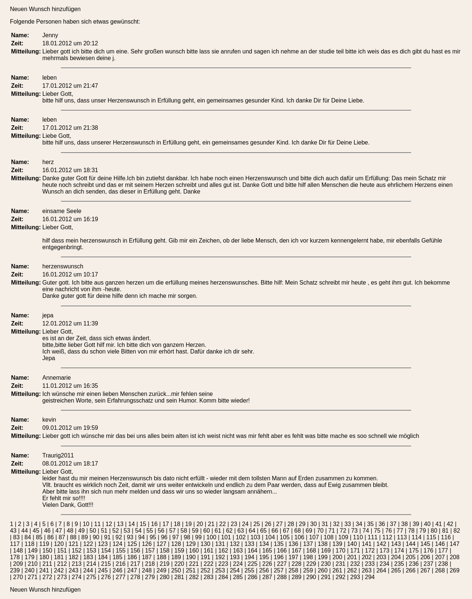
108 (329, 537)
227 (282, 564)
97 (175, 537)
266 (411, 570)
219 (165, 564)
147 (454, 544)
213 (77, 564)
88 (73, 537)
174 (399, 550)
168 (311, 550)
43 (13, 530)
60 (206, 530)
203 (381, 557)
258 (293, 570)
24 (245, 524)
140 (352, 544)
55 (149, 530)
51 (104, 530)
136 (293, 544)
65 (263, 530)
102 (241, 537)
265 (396, 570)
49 (81, 530)
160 (194, 550)
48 (70, 530)
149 (33, 550)
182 (74, 557)
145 (425, 544)
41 (438, 524)
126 (147, 544)
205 (411, 557)
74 (365, 530)
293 (355, 577)
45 (36, 530)
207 (440, 557)
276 (106, 577)
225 (253, 564)
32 (336, 524)
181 (59, 557)
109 (343, 537)
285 (238, 577)
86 (50, 537)
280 (165, 577)
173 (384, 550)
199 (323, 557)
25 (256, 524)
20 (200, 524)
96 (164, 537)
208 (454, 557)
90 (96, 537)
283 (209, 577)
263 (367, 570)
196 (279, 557)
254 (235, 570)
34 (359, 524)
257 (279, 570)
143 (396, 544)
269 (454, 570)
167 (297, 550)
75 (377, 530)
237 (429, 564)
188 (161, 557)
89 (84, 537)
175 (414, 550)
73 (354, 530)
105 (285, 537)
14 (131, 524)
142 (381, 544)
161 (209, 550)
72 (343, 530)
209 (18, 564)
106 (299, 537)
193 (235, 557)
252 (206, 570)
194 (249, 557)
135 (279, 544)
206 (425, 557)
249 (161, 570)
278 (135, 577)
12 (108, 524)
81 (445, 530)
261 (337, 570)
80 (434, 530)
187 (147, 557)
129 (191, 544)
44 (24, 530)
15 (143, 524)
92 (118, 537)
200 (337, 557)
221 (194, 564)
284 (223, 577)
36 (381, 524)
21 (211, 524)
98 (187, 537)
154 (106, 550)
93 (130, 537)
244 (88, 570)
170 (341, 550)
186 (132, 557)
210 (33, 564)
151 (62, 550)
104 (270, 537)
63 (240, 530)
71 (332, 530)
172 (370, 550)
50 (93, 530)
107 (314, 537)
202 (367, 557)
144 (411, 544)
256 (264, 570)
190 (191, 557)
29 (302, 524)
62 (229, 530)
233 (370, 564)
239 (15, 570)
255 (249, 570)
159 (179, 550)
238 (443, 564)
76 (388, 530)
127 (161, 544)
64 (252, 530)
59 (195, 530)
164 (253, 550)
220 (179, 564)
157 (150, 550)
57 (172, 530)
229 (311, 564)
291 (326, 577)
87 (62, 537)
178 (15, 557)
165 (267, 550)
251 (191, 570)
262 (352, 570)
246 (117, 570)
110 (358, 537)
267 (425, 570)
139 (337, 544)
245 (103, 570)
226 (267, 564)
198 (308, 557)
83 (16, 537)
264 (381, 570)
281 (179, 577)
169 (326, 550)
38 (404, 524)
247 (132, 570)
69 (309, 530)
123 (103, 544)
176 (429, 550)
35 (370, 524)
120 (59, 544)
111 (373, 537)
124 (117, 544)
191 (206, 557)
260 (323, 570)
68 (297, 530)
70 (320, 530)
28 (291, 524)
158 (165, 550)
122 (88, 544)
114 (416, 537)
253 (220, 570)
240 (30, 570)
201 (352, 557)
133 (249, 544)
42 (450, 524)
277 (121, 577)
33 (347, 524)
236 (414, 564)
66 (274, 530)
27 (279, 524)
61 (218, 530)
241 (44, 570)
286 (252, 577)
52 (115, 530)
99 (198, 537)
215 (106, 564)
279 (150, 577)
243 (74, 570)
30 (313, 524)
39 (416, 524)
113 (402, 537)
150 (47, 550)
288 (282, 577)
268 (440, 570)
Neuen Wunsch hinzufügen (45, 9)
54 (138, 530)
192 (220, 557)
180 (44, 557)
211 (47, 564)
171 (355, 550)
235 (399, 564)
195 (264, 557)
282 (194, 577)
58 (184, 530)
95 (153, 537)
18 (177, 524)
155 (121, 550)
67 (286, 530)
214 (91, 564)
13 (120, 524)
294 (370, 577)
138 (323, 544)
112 (387, 537)
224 (238, 564)
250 (176, 570)
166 (282, 550)
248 (147, 570)
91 (107, 537)
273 (62, 577)
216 (121, 564)
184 (103, 557)
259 (308, 570)
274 (76, 577)
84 (27, 537)
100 (211, 537)
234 (384, 564)
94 (141, 537)
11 (97, 524)
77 (400, 530)
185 (117, 557)
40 (427, 524)
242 (59, 570)
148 (18, 550)
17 (165, 524)
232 (355, 564)
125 (132, 544)
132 (235, 544)
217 (135, 564)
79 (422, 530)
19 (188, 524)
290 (311, 577)
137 (308, 544)
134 (264, 544)
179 (30, 557)
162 (223, 550)
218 (150, 564)
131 (220, 544)
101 (226, 537)
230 (326, 564)
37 (393, 524)
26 (268, 524)
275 (91, 577)
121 (74, 544)
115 (431, 537)
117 (15, 544)
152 (77, 550)
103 (255, 537)
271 (33, 577)
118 (30, 544)
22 (222, 524)
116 (446, 537)
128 (176, 544)
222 (209, 564)
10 (86, 524)
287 (267, 577)
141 (367, 544)
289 (297, 577)
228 (297, 564)
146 (440, 544)
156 (135, 550)
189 (176, 557)
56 (161, 530)
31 (325, 524)
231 (341, 564)
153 (91, 550)
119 (44, 544)
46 (47, 530)
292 (341, 577)
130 (206, 544)
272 (47, 577)
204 (396, 557)
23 (233, 524)
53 (127, 530)
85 (39, 537)
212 (62, 564)
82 (457, 530)
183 (88, 557)
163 (238, 550)
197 (293, 557)
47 (58, 530)
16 (154, 524)
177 (443, 550)
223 (223, 564)
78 (411, 530)
